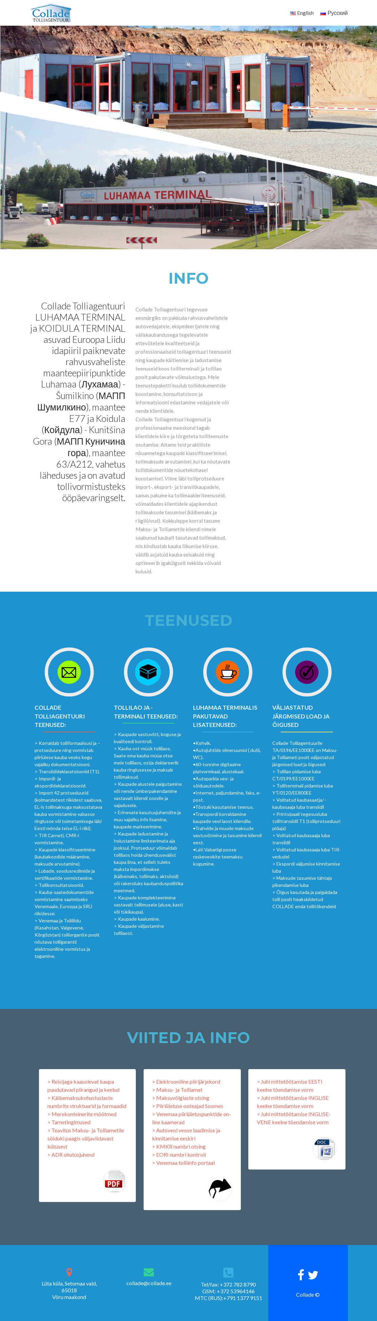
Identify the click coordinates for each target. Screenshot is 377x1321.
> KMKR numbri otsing (179, 1146)
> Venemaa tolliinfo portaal (183, 1162)
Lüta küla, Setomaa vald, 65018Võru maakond (69, 1290)
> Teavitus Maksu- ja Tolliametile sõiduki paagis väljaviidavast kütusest (85, 1138)
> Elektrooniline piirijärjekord (186, 1081)
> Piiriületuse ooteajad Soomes (187, 1106)
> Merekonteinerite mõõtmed (82, 1114)
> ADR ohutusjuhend (71, 1154)
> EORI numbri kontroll (179, 1154)
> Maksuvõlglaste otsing (180, 1097)
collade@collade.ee (148, 1283)
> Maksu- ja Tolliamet (177, 1089)
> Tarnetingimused (68, 1122)
